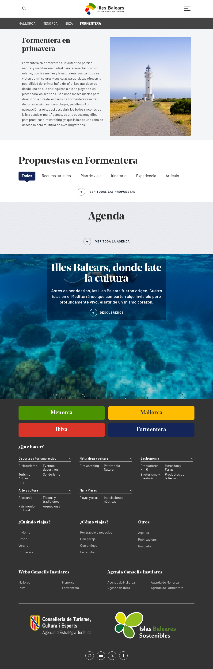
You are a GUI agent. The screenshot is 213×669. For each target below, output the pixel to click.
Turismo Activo (24, 476)
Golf (21, 483)
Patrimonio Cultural (27, 508)
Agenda (143, 532)
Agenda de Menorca (165, 582)
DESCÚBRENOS (112, 312)
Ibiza (22, 588)
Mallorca (24, 582)
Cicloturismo (28, 466)
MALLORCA (27, 23)
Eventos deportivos (51, 467)
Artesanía (25, 498)
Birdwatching (89, 466)
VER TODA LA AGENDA (112, 241)
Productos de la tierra (174, 476)
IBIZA (69, 23)
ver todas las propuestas (112, 191)
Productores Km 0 (149, 467)
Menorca (68, 582)
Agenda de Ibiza (118, 588)
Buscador (145, 546)
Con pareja (87, 539)
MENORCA (50, 23)
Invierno (24, 532)
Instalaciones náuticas (113, 499)
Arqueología (51, 506)
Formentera (70, 588)
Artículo (172, 175)
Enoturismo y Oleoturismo (150, 476)
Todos (27, 175)
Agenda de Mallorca (121, 582)
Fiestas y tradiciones (51, 499)
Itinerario (118, 175)
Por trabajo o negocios (96, 532)
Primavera (26, 552)
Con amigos (88, 545)
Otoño (23, 539)
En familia (87, 552)
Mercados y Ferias (173, 467)
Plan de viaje (91, 175)
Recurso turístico (56, 175)
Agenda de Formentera (167, 588)
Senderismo (51, 474)
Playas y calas (89, 498)
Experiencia (146, 175)
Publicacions (147, 539)
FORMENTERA (90, 23)
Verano (23, 545)
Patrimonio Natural (112, 467)
